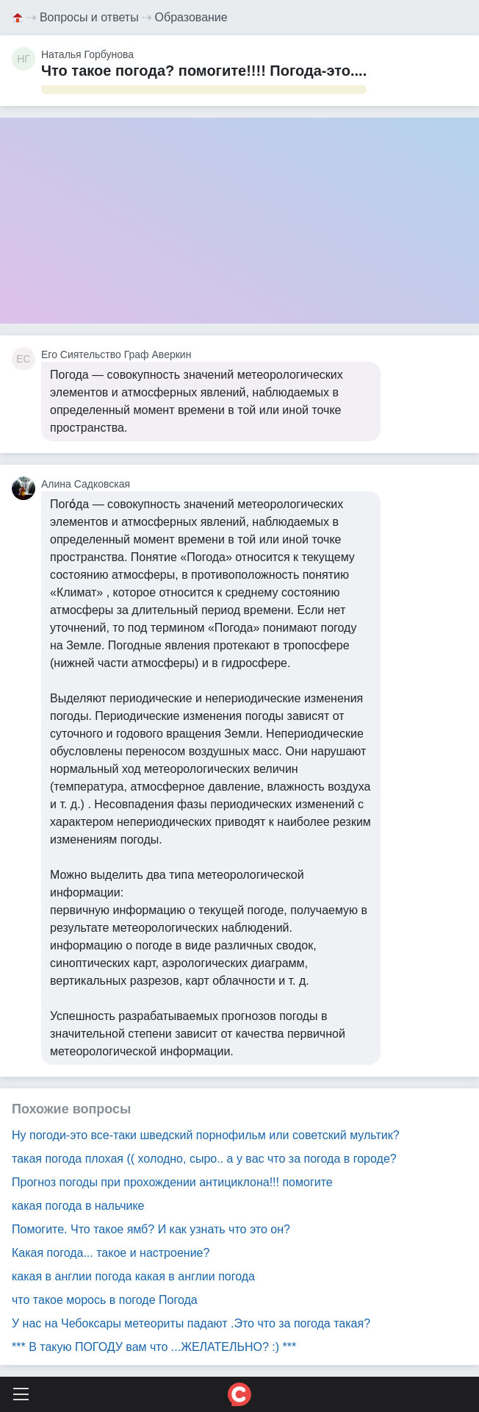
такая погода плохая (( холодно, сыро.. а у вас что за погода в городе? (204, 1158)
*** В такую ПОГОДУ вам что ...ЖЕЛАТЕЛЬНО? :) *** (154, 1347)
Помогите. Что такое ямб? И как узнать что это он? (151, 1229)
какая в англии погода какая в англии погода (133, 1276)
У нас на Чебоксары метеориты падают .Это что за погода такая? (191, 1323)
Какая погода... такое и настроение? (110, 1253)
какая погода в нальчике (78, 1205)
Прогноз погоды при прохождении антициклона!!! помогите (172, 1182)
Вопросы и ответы (89, 17)
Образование (191, 17)
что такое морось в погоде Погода (105, 1300)
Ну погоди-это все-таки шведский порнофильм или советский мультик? (206, 1135)
